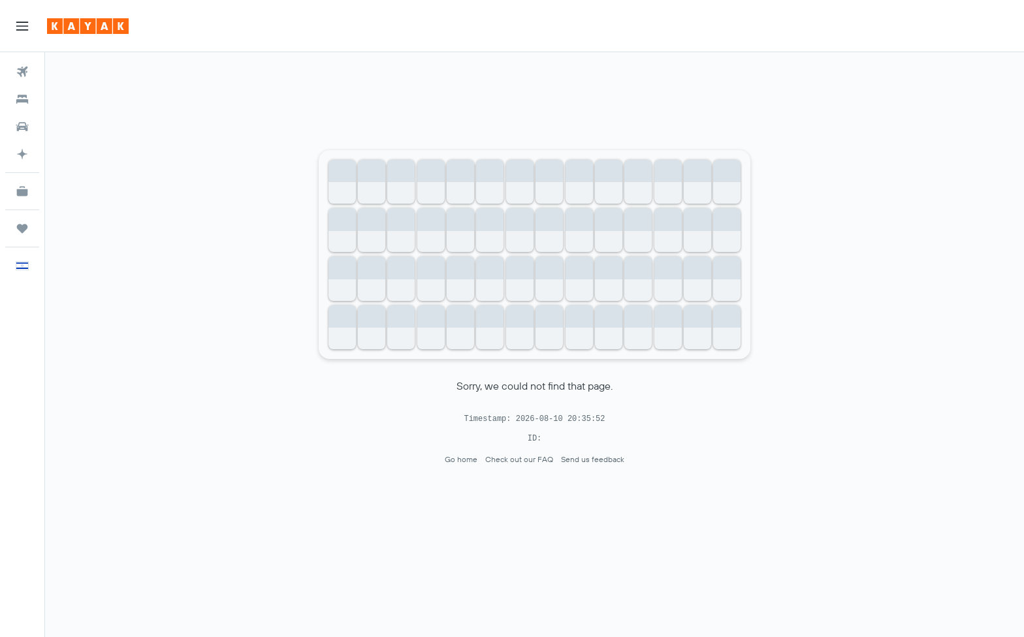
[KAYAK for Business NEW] (22, 191)
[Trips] (22, 228)
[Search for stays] (22, 99)
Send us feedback (592, 459)
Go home (461, 459)
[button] (22, 26)
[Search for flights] (22, 72)
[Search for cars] (22, 127)
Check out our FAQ (519, 459)
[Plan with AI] (22, 154)
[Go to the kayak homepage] (88, 26)
